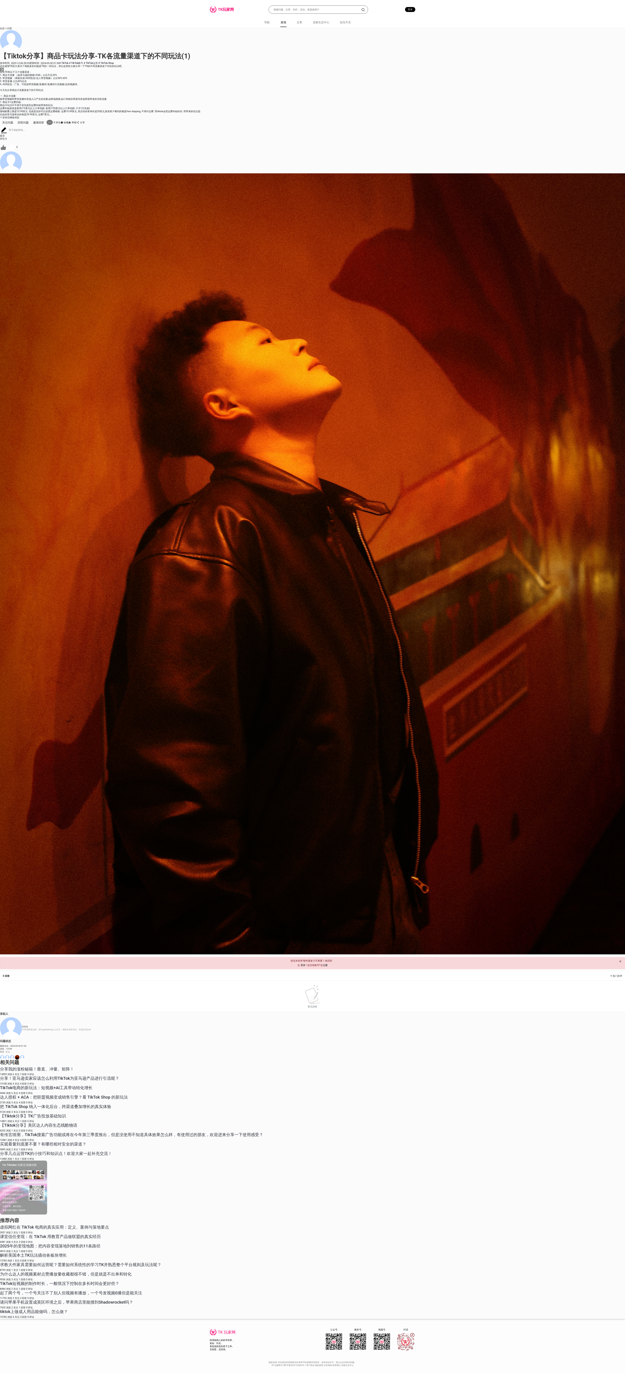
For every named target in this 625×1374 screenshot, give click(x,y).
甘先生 (25, 1026)
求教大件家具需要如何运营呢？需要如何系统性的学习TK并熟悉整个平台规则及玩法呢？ (80, 1264)
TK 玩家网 (227, 1332)
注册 (325, 965)
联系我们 (337, 1365)
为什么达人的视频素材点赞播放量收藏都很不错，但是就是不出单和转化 (66, 1274)
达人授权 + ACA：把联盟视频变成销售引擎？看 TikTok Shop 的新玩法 (64, 1097)
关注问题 (7, 122)
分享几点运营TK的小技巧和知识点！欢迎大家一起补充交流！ (56, 1153)
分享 (80, 122)
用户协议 (310, 1365)
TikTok (64, 63)
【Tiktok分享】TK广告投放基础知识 (33, 1116)
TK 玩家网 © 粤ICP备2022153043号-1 (288, 1365)
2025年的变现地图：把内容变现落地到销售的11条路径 (50, 1246)
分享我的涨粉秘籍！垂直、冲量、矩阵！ (37, 1069)
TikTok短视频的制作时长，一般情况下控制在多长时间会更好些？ (59, 1283)
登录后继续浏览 (9, 117)
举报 (72, 122)
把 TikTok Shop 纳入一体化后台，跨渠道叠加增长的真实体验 (55, 1106)
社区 (2, 28)
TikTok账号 (76, 63)
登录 (410, 9)
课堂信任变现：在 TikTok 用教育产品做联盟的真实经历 (50, 1236)
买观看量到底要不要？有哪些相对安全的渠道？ (43, 1144)
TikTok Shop (106, 63)
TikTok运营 (91, 63)
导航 (267, 22)
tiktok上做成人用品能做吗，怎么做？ (34, 1311)
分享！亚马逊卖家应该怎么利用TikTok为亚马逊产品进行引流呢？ (59, 1078)
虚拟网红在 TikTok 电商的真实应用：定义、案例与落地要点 (54, 1227)
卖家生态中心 (321, 22)
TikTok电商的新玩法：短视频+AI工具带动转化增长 (46, 1087)
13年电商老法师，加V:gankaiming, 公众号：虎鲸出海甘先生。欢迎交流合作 (56, 1029)
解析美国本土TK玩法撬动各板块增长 (33, 1255)
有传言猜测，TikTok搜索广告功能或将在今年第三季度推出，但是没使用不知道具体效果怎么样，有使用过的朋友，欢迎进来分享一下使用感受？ (131, 1134)
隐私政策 (319, 1365)
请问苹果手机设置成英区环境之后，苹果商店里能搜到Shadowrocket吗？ (66, 1302)
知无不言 (345, 22)
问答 (9, 28)
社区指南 (328, 1365)
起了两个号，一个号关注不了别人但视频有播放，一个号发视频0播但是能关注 (71, 1293)
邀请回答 (38, 122)
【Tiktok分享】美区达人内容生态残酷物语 (38, 1125)
